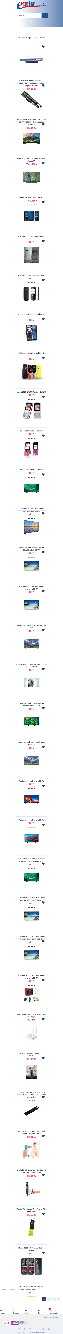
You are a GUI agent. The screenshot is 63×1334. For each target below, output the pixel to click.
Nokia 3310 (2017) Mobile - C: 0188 (31, 392)
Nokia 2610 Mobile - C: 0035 (31, 470)
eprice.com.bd (24, 1332)
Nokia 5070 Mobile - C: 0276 (31, 431)
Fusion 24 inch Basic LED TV (31, 820)
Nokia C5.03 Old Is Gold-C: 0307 (31, 275)
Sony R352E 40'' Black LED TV (31, 197)
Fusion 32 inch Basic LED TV (31, 781)
